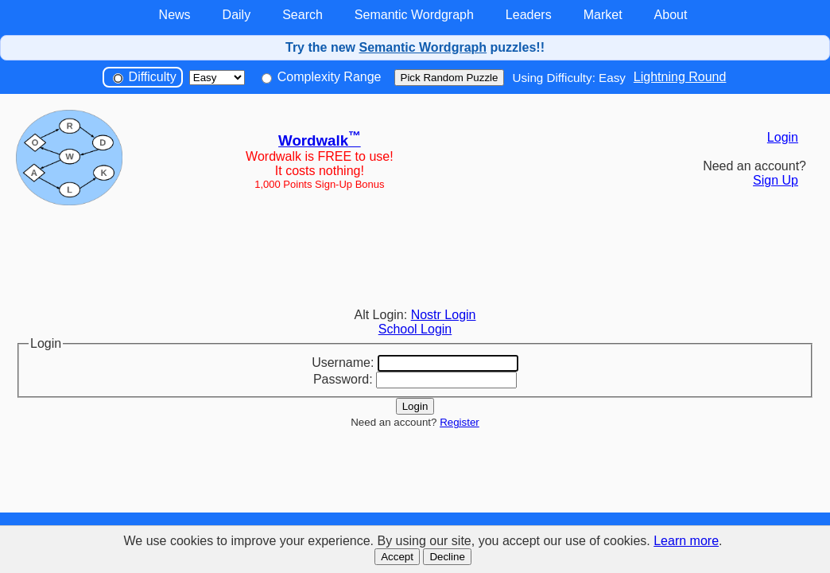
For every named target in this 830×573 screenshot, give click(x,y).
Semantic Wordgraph (414, 14)
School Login (415, 329)
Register (459, 422)
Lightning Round (680, 77)
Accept (397, 557)
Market (603, 14)
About (671, 14)
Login (782, 137)
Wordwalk (319, 140)
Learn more (686, 541)
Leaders (529, 14)
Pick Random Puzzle (449, 78)
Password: (343, 379)
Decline (446, 557)
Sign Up (775, 180)
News (175, 14)
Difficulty (144, 77)
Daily (237, 14)
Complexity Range (322, 77)
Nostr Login (443, 315)
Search (302, 14)
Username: (343, 362)
